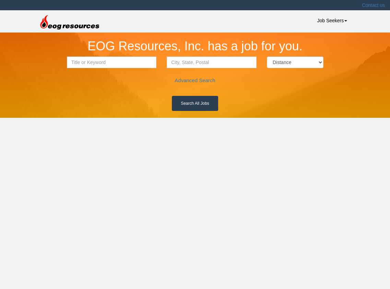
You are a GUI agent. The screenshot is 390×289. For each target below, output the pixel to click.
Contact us (373, 5)
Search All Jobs (195, 103)
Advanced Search (195, 80)
